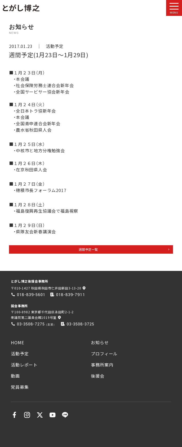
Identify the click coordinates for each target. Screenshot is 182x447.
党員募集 (20, 387)
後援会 (97, 376)
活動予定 (55, 46)
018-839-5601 (31, 295)
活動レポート (24, 364)
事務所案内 (102, 364)
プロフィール (104, 353)
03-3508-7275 (31, 324)
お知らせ (100, 342)
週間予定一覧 (88, 249)
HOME (17, 342)
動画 (15, 376)
